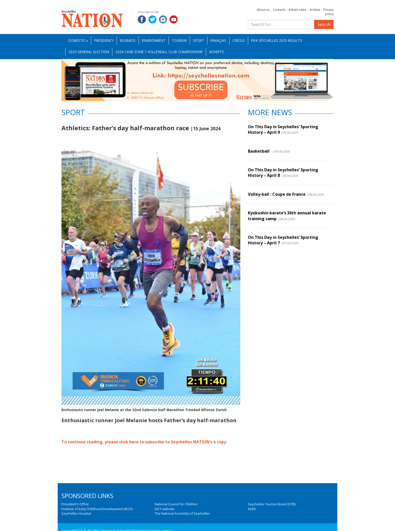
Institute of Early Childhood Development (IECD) (97, 509)
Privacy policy (328, 12)
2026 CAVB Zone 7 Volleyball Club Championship (159, 51)
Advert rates (297, 10)
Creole (239, 40)
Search (323, 24)
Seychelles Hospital (76, 513)
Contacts (279, 10)
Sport (198, 40)
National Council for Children (176, 504)
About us (263, 10)
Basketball (260, 151)
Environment (154, 40)
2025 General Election (89, 51)
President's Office (75, 504)
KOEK (252, 509)
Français (218, 40)
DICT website (164, 509)
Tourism (179, 40)
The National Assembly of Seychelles (182, 513)
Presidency (104, 40)
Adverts (216, 51)
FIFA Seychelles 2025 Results (276, 40)
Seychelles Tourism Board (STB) (271, 504)
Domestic (78, 40)
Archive (315, 10)
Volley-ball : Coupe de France (277, 194)
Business (128, 40)
